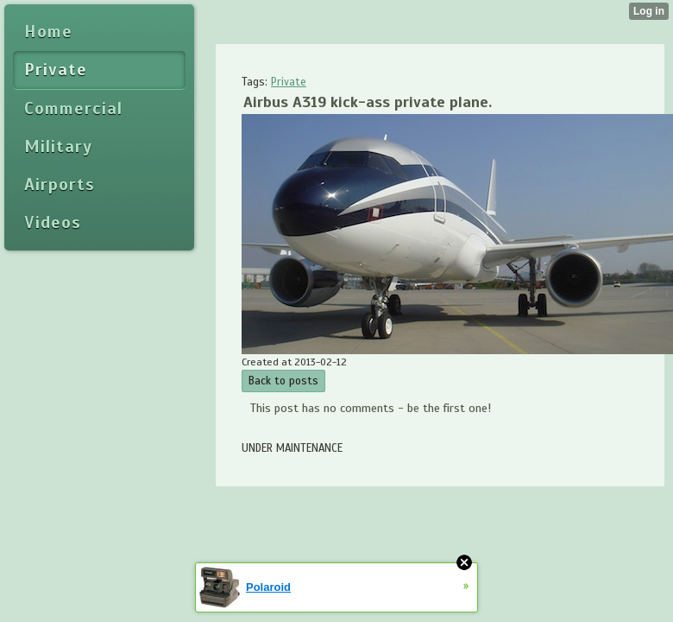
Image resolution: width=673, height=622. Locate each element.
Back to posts (283, 381)
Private (288, 82)
